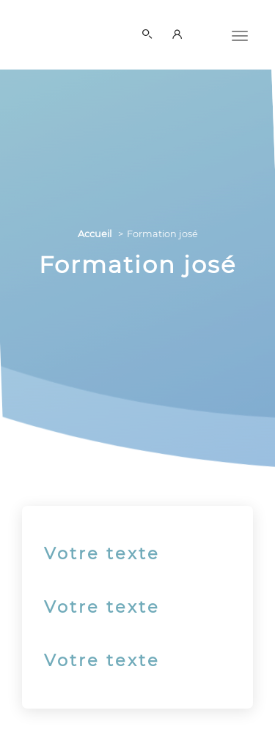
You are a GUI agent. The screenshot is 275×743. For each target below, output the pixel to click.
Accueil (94, 233)
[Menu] (240, 34)
